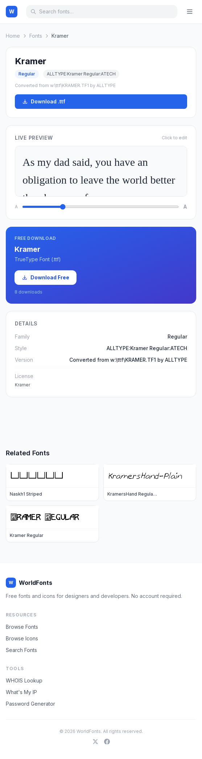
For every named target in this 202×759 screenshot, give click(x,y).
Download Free (45, 277)
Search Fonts (21, 650)
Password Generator (30, 704)
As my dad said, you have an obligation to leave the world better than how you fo (101, 171)
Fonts (35, 36)
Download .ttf (43, 101)
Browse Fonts (22, 627)
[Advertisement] (101, 423)
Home (13, 36)
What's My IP (21, 692)
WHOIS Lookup (24, 680)
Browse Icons (22, 638)
